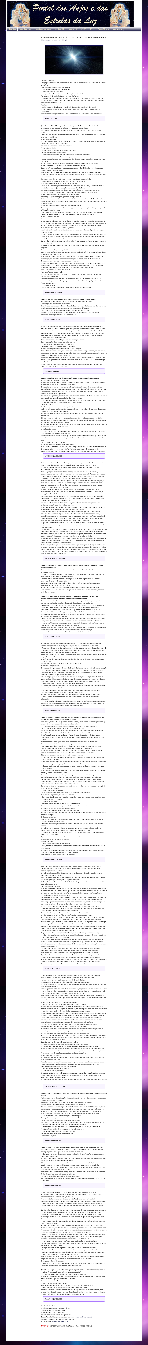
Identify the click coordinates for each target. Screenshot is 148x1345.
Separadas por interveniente (43, 29)
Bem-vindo (12, 29)
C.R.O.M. (83, 29)
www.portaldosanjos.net (83, 1317)
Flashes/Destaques (103, 29)
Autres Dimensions (25, 29)
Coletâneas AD (59, 29)
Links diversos (117, 29)
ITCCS (92, 29)
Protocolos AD (72, 29)
